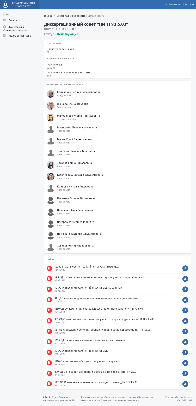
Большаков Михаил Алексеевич (77, 127)
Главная (48, 16)
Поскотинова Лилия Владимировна (79, 233)
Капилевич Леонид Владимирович (78, 92)
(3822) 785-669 (184, 400)
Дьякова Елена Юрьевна (72, 103)
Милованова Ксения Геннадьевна (78, 115)
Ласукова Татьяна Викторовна (76, 198)
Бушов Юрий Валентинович (74, 139)
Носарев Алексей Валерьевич (76, 222)
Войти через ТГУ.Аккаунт (179, 4)
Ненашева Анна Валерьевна (75, 210)
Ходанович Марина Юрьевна (75, 245)
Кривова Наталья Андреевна (75, 186)
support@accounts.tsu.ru (178, 397)
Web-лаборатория (61, 397)
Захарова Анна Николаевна (74, 163)
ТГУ (73, 400)
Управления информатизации (57, 400)
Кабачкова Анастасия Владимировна (80, 174)
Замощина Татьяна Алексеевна (76, 151)
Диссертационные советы (71, 16)
